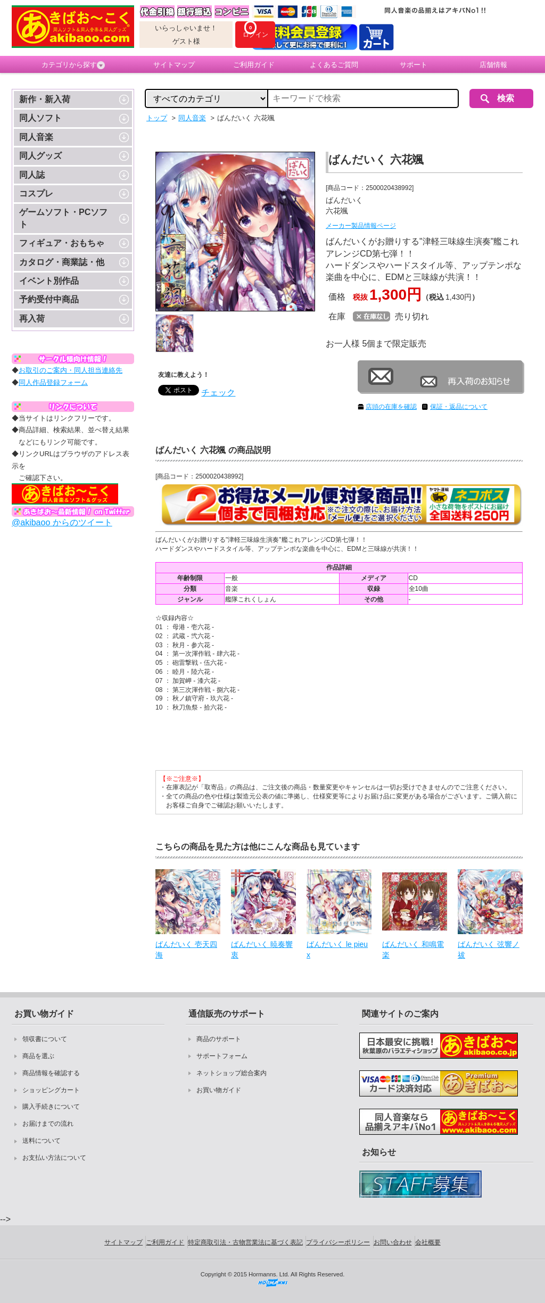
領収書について (44, 1039)
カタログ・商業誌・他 (61, 262)
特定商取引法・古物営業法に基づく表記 (245, 1242)
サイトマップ (174, 65)
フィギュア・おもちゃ (61, 243)
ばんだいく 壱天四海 (186, 949)
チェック (218, 392)
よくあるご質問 (334, 65)
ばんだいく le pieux (337, 949)
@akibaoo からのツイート (62, 522)
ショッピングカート (51, 1090)
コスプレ (36, 193)
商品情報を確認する (51, 1073)
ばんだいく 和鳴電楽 (413, 949)
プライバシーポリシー (338, 1242)
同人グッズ (40, 155)
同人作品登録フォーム (53, 382)
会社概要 (428, 1242)
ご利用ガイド (254, 65)
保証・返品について (459, 406)
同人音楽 (36, 137)
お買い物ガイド (218, 1090)
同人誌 (32, 174)
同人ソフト (40, 117)
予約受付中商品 (49, 299)
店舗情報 (493, 65)
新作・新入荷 (44, 99)
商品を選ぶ (38, 1056)
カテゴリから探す (73, 65)
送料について (41, 1140)
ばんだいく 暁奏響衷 (262, 949)
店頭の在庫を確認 (391, 406)
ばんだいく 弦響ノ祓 (488, 949)
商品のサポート (218, 1039)
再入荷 (32, 318)
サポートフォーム (221, 1056)
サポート (413, 65)
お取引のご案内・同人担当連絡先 (70, 370)
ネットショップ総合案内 (231, 1073)
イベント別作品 (49, 280)
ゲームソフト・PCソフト (63, 218)
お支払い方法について (54, 1157)
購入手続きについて (51, 1106)
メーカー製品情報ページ (361, 225)
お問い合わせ (393, 1242)
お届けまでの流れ (47, 1123)
